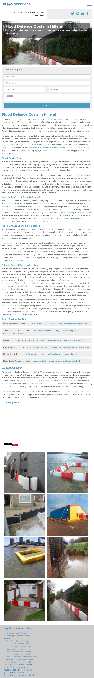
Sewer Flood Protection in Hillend (19, 659)
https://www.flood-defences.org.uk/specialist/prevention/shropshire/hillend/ (57, 324)
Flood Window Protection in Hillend (20, 662)
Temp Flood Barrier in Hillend (17, 641)
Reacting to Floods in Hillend (17, 636)
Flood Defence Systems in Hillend (17, 628)
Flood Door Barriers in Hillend (18, 654)
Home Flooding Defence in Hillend (17, 667)
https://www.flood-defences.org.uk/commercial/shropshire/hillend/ (62, 347)
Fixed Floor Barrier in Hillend (17, 644)
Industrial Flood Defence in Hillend (18, 670)
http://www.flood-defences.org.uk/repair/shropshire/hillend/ (68, 213)
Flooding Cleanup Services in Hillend (19, 675)
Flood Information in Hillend (15, 672)
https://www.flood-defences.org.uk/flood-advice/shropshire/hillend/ (50, 354)
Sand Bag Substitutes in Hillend (18, 651)
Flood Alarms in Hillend (15, 649)
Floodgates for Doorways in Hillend (20, 646)
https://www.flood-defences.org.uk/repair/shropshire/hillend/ (56, 361)
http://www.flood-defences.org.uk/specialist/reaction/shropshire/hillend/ (61, 148)
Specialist (7, 631)
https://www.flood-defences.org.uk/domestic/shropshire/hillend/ (59, 340)
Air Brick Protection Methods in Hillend (21, 657)
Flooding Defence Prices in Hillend (18, 665)
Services (7, 638)
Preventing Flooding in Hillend (18, 633)
